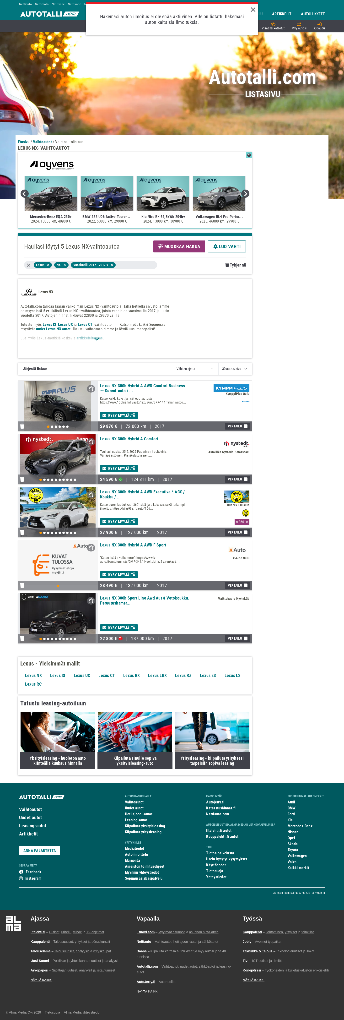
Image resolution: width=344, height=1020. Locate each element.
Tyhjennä (235, 264)
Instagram (33, 878)
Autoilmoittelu (136, 854)
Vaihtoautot (30, 809)
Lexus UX (65, 324)
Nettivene (58, 4)
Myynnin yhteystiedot (142, 872)
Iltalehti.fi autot (218, 830)
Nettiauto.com (217, 814)
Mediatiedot (134, 848)
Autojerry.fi (215, 802)
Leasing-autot (32, 826)
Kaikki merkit (298, 868)
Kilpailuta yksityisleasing (145, 826)
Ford (291, 814)
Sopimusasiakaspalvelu (144, 878)
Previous (25, 194)
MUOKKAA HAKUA (179, 246)
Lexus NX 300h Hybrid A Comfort (129, 438)
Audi (291, 802)
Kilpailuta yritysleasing (143, 832)
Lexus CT (85, 324)
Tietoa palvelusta (220, 853)
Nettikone (74, 4)
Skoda (293, 844)
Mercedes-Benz (300, 826)
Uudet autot (30, 817)
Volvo (292, 862)
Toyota (293, 850)
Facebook (33, 872)
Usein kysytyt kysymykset (226, 859)
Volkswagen (297, 856)
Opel (291, 838)
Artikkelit (28, 834)
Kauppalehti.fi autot (222, 836)
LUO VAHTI (227, 246)
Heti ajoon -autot (138, 814)
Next (245, 194)
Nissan (293, 832)
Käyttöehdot (216, 865)
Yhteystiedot (216, 877)
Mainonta (132, 860)
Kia (290, 820)
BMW (292, 808)
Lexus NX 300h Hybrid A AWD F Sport (133, 544)
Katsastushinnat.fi (221, 808)
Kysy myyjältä (118, 415)
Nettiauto (25, 4)
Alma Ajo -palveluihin (312, 893)
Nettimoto (41, 4)
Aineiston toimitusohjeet (144, 866)
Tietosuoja (214, 871)
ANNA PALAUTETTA (39, 850)
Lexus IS (49, 324)
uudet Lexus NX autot (53, 329)
